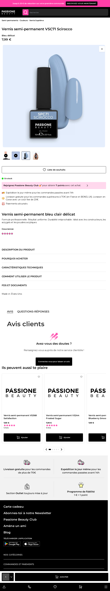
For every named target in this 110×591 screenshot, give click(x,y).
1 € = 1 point (81, 495)
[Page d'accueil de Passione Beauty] (8, 12)
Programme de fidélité (81, 491)
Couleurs (24, 20)
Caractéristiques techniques (22, 267)
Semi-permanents (10, 20)
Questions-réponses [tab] (33, 311)
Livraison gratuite (14, 469)
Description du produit (18, 250)
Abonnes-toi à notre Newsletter (27, 513)
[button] (46, 449)
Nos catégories (13, 554)
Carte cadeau (14, 506)
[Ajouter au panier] (61, 577)
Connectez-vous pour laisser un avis (54, 361)
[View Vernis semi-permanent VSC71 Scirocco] (6, 155)
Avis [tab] (10, 311)
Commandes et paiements (19, 564)
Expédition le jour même (76, 469)
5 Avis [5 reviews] (6, 428)
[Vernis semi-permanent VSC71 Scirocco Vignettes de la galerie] (21, 155)
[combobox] (65, 12)
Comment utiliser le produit (22, 276)
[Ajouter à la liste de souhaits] (54, 169)
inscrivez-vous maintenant (81, 3)
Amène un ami (15, 526)
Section (10, 493)
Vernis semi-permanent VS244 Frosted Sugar (62, 417)
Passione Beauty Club (20, 519)
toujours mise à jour (35, 493)
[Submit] (25, 12)
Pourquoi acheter (15, 258)
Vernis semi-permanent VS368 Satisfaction (20, 417)
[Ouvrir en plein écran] (102, 49)
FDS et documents (14, 285)
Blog (7, 532)
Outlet (19, 493)
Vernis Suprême (36, 20)
